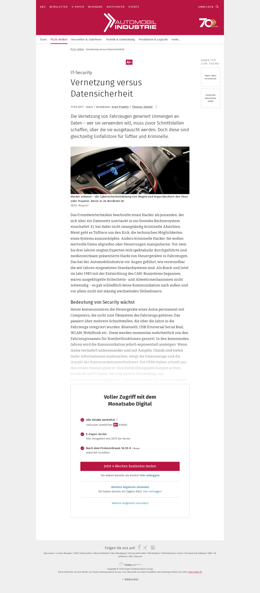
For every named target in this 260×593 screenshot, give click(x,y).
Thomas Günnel (142, 107)
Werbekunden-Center (173, 553)
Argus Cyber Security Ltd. (211, 77)
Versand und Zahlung (195, 553)
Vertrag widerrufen (137, 553)
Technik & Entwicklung (120, 39)
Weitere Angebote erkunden (130, 487)
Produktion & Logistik (153, 39)
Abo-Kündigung (118, 553)
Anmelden (205, 6)
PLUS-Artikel (59, 39)
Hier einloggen (150, 475)
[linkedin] (152, 548)
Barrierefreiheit (102, 553)
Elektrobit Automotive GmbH (210, 98)
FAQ (131, 556)
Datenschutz (86, 553)
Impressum (49, 553)
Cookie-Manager (64, 553)
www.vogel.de (195, 572)
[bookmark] (156, 107)
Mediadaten (154, 553)
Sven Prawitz (120, 107)
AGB (76, 553)
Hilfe (210, 553)
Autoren (138, 556)
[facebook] (138, 548)
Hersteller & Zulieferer (86, 39)
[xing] (144, 548)
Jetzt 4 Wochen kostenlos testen (130, 466)
